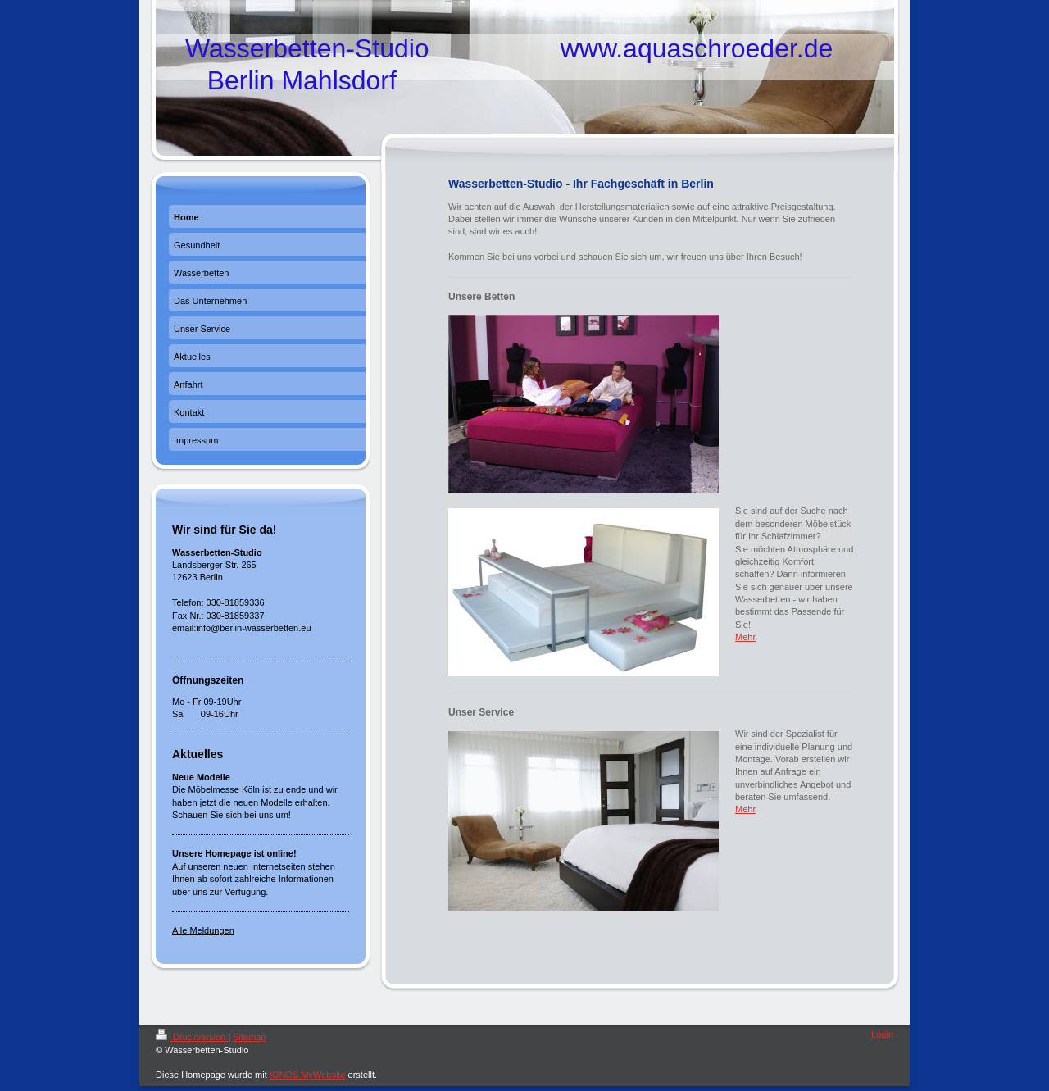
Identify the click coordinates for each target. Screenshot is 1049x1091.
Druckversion (192, 1037)
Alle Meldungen (203, 930)
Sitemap (249, 1037)
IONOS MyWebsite (308, 1075)
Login (882, 1034)
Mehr (745, 637)
